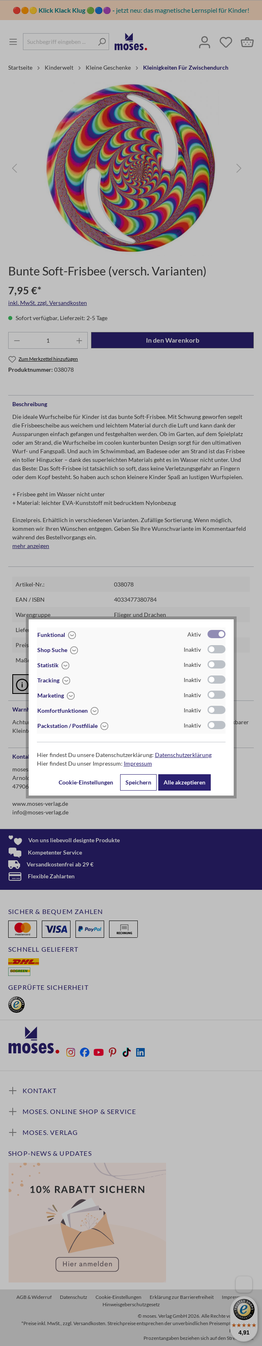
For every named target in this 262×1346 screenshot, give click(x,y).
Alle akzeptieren (184, 782)
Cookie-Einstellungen (86, 782)
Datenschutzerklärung (183, 754)
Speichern (138, 782)
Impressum (138, 763)
